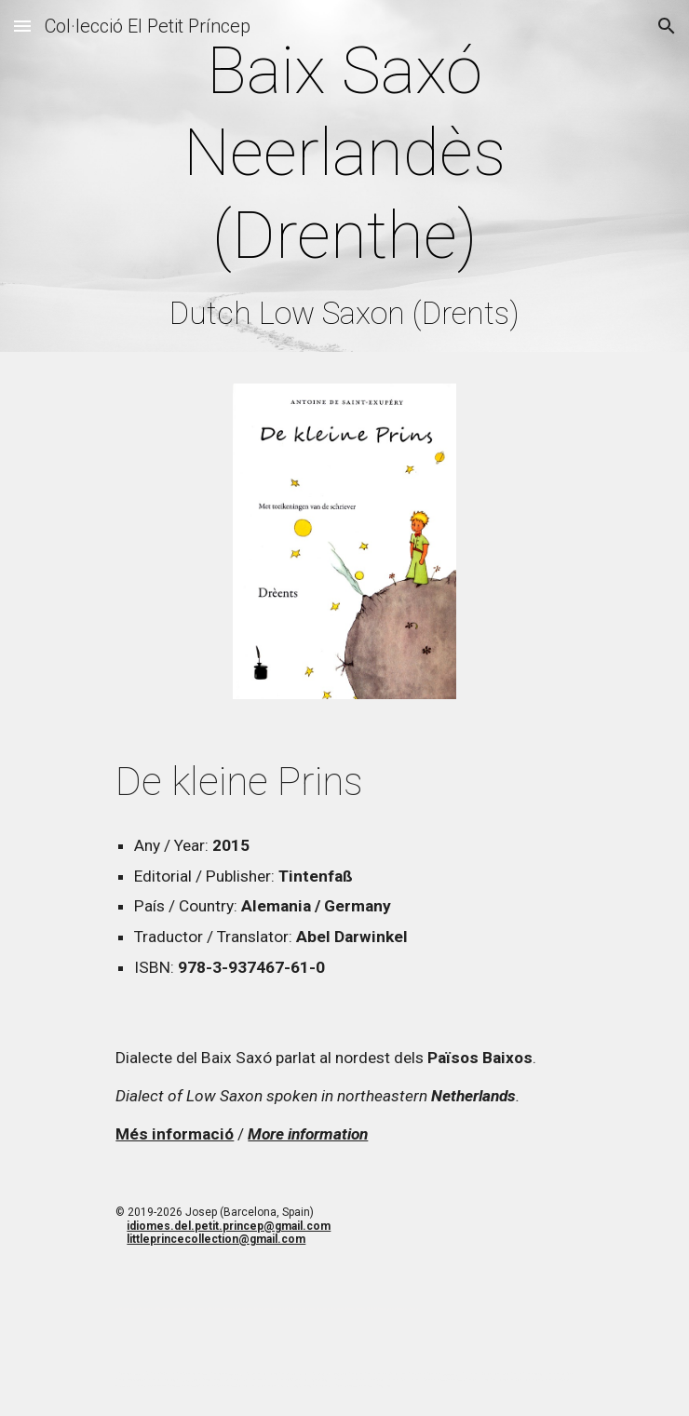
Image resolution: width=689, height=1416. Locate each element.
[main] (344, 180)
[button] (22, 25)
